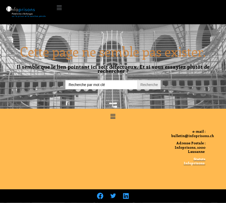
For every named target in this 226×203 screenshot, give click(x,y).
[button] (59, 7)
